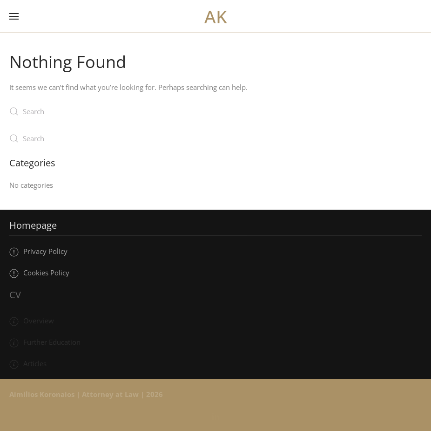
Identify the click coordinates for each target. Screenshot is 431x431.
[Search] (65, 111)
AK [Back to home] (215, 16)
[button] (14, 16)
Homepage (33, 225)
